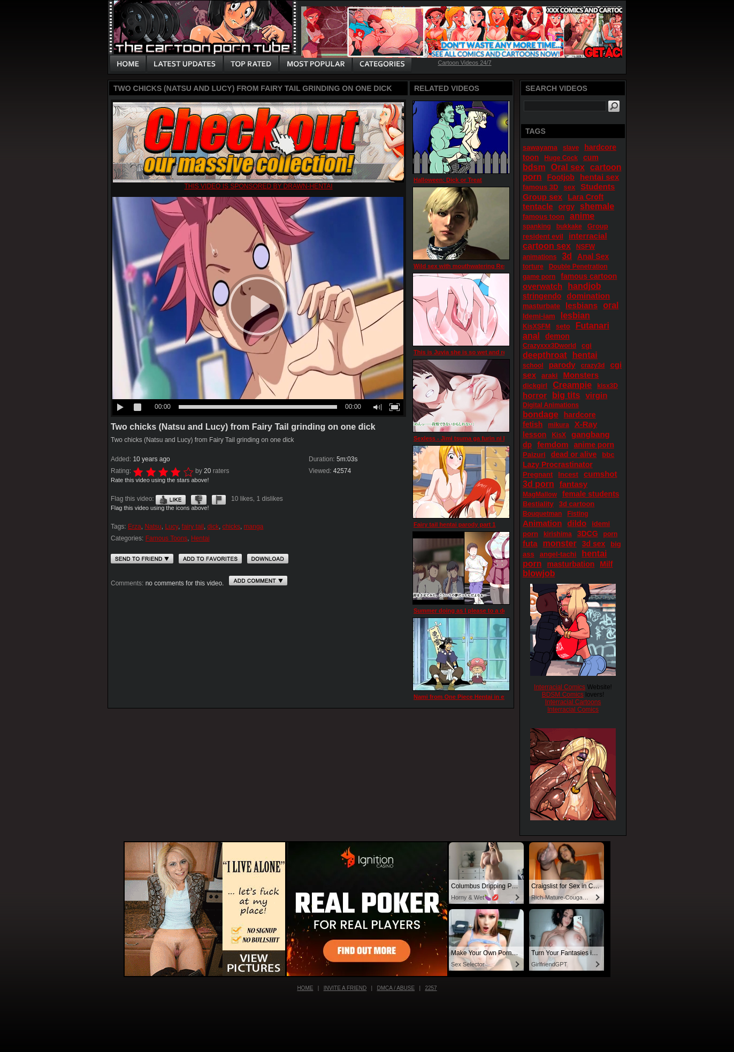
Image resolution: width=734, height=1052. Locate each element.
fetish (532, 424)
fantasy (574, 484)
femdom (552, 444)
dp (527, 444)
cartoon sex (547, 245)
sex (569, 187)
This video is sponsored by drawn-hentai (258, 186)
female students (591, 494)
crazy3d (593, 365)
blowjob (539, 573)
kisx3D (607, 386)
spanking (537, 226)
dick (213, 526)
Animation (542, 523)
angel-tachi (558, 554)
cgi (587, 345)
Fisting (577, 513)
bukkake (569, 226)
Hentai (200, 538)
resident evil (543, 236)
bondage (541, 414)
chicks (231, 526)
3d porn (538, 484)
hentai (585, 355)
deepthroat (545, 355)
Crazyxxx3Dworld (549, 345)
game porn (539, 276)
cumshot (600, 473)
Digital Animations (551, 405)
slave (571, 147)
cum (591, 157)
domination (588, 295)
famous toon (543, 216)
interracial (588, 235)
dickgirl (535, 386)
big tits (566, 395)
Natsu (152, 526)
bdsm (534, 167)
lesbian (575, 315)
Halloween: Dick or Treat (448, 180)
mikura (558, 425)
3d (567, 256)
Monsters (581, 374)
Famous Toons (167, 538)
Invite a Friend (345, 988)
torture (533, 266)
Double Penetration (578, 266)
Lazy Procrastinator (558, 464)
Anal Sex (593, 256)
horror (535, 395)
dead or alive (574, 454)
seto (563, 326)
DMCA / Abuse (396, 988)
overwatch (542, 286)
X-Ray (586, 424)
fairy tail (193, 526)
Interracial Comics (559, 687)
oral (610, 305)
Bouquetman (542, 513)
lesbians (581, 305)
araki (549, 375)
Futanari (592, 325)
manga (254, 526)
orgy (567, 206)
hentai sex (599, 176)
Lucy (171, 526)
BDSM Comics (563, 694)
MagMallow (540, 494)
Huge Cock (561, 158)
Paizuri (534, 455)
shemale (597, 206)
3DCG (587, 533)
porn (610, 534)
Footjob (561, 177)
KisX (559, 435)
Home (305, 988)
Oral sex (568, 167)
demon (557, 336)
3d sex (594, 543)
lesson (534, 434)
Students (597, 186)
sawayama (540, 147)
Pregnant (538, 474)
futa (530, 543)
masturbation (571, 564)
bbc (608, 455)
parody (562, 364)
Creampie (572, 385)
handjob (584, 286)
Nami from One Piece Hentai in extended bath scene (486, 696)
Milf (606, 564)
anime (582, 215)
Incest (568, 474)
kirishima (558, 534)
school (533, 365)
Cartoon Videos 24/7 (464, 62)
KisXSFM (536, 326)
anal (531, 335)
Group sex (542, 196)
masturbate (541, 306)
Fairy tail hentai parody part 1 (454, 524)
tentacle (538, 206)
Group (597, 226)
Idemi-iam (539, 316)
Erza (134, 526)
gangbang (590, 434)
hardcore (580, 414)
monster (560, 543)
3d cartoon (576, 504)
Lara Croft (585, 197)
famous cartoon (589, 276)
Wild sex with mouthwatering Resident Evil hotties (484, 266)
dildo (576, 523)
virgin (596, 395)
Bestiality (538, 504)
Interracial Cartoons (573, 702)
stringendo (542, 296)
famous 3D (540, 187)
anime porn (594, 444)
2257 (431, 988)
